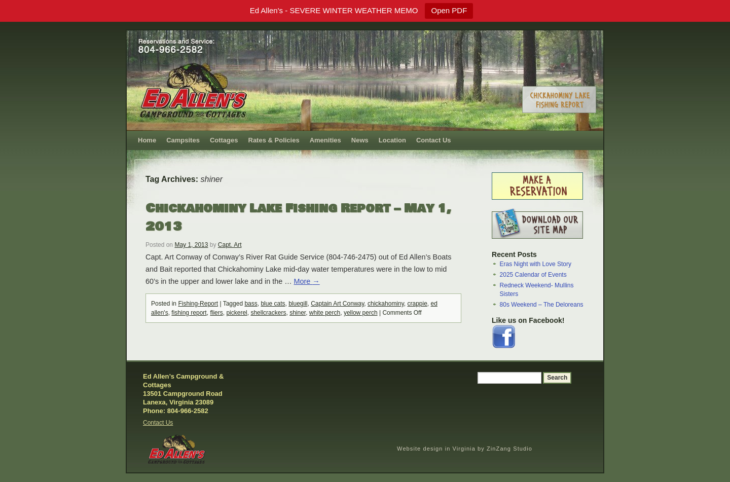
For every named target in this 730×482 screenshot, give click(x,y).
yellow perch (361, 312)
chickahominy (386, 303)
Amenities (325, 140)
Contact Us (433, 140)
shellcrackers (268, 312)
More (307, 281)
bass (250, 303)
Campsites (183, 140)
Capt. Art (230, 244)
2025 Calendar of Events (533, 274)
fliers (216, 312)
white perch (324, 312)
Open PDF (449, 10)
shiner (297, 312)
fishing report (188, 312)
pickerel (236, 312)
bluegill (297, 303)
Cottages (224, 140)
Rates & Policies (274, 140)
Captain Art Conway (337, 303)
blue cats (273, 303)
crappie (417, 303)
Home (147, 140)
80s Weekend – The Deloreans (541, 304)
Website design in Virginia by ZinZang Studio (464, 449)
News (360, 140)
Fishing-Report (198, 303)
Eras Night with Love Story (535, 264)
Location (392, 140)
